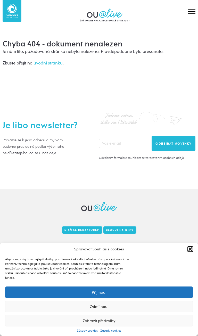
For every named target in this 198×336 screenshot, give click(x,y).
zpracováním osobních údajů (164, 158)
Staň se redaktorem (82, 230)
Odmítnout (99, 306)
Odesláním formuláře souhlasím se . (141, 158)
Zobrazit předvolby (99, 320)
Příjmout (99, 292)
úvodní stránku (48, 63)
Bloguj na (120, 230)
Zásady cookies (87, 330)
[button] (190, 249)
